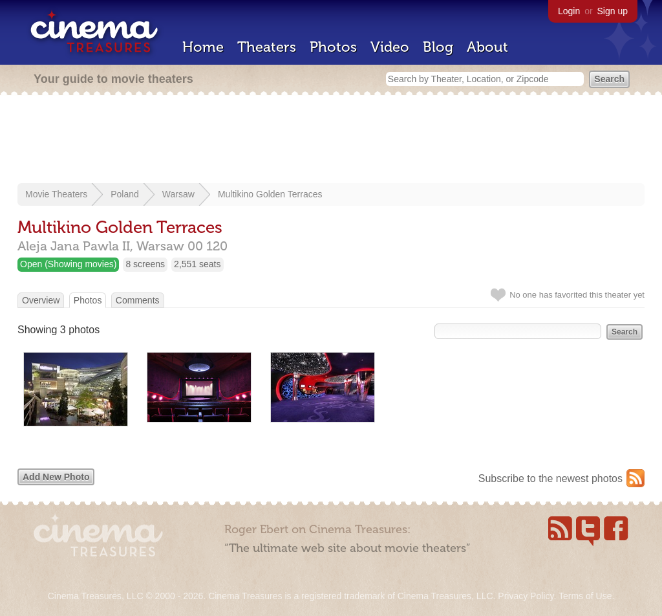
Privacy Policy (525, 596)
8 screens (145, 264)
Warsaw (178, 194)
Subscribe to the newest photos (550, 478)
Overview (40, 300)
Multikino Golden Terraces (270, 194)
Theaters (266, 47)
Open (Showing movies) (68, 264)
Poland (125, 194)
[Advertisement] (331, 140)
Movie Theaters (56, 194)
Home (203, 47)
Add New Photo (56, 477)
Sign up (612, 11)
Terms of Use (585, 596)
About (487, 47)
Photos (333, 47)
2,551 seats (197, 264)
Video (389, 47)
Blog (438, 47)
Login (569, 11)
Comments (138, 300)
